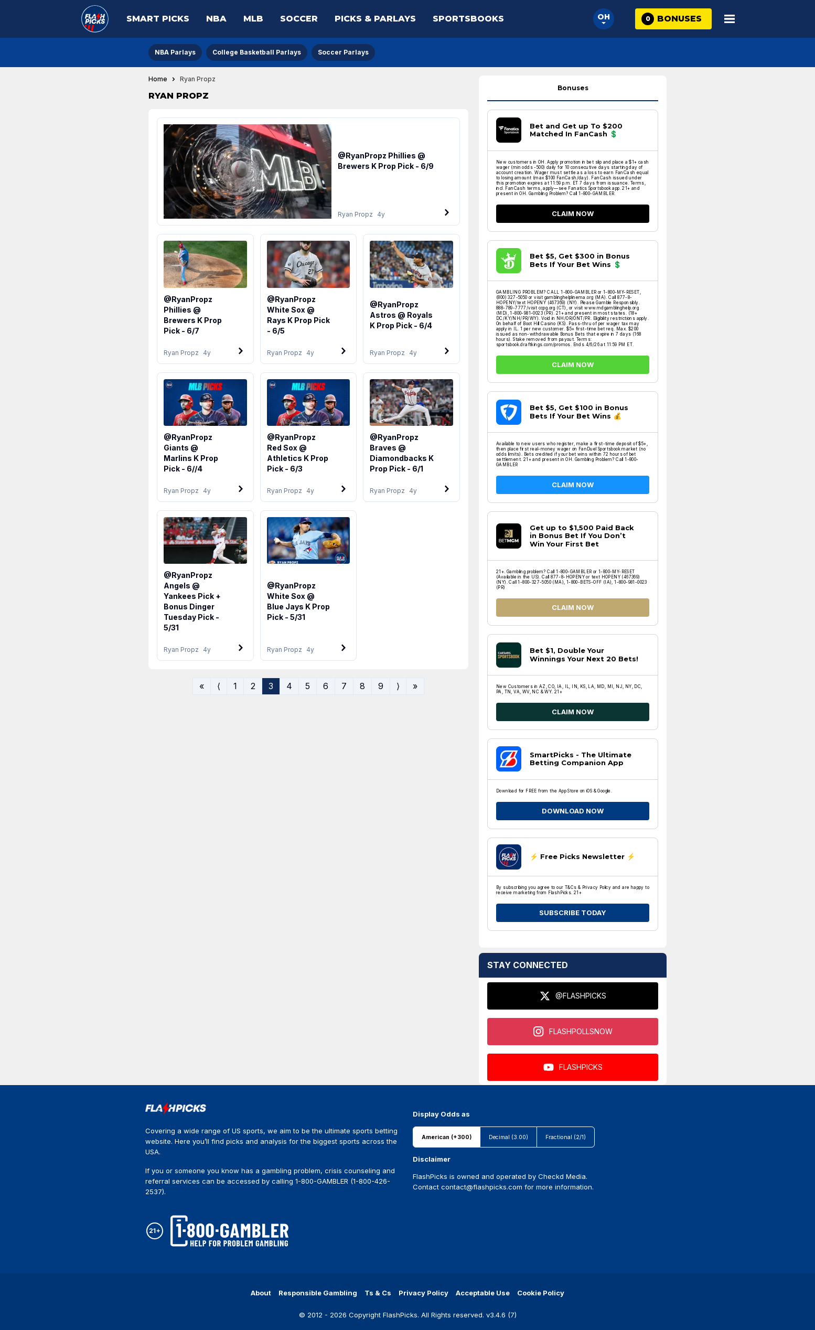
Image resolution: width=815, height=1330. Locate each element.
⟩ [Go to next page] (398, 686)
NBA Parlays (175, 52)
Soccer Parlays (343, 52)
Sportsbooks (468, 19)
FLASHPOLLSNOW (573, 1031)
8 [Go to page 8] (362, 686)
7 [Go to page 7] (344, 686)
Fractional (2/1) (565, 1137)
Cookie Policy (540, 1293)
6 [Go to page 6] (325, 686)
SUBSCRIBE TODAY (572, 912)
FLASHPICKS (573, 1067)
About (261, 1293)
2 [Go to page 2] (252, 686)
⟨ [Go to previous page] (218, 686)
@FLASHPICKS (573, 996)
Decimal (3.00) (508, 1137)
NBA (216, 19)
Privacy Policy (423, 1293)
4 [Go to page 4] (289, 686)
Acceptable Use (483, 1293)
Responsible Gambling (317, 1293)
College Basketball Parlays (256, 52)
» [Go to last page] (415, 686)
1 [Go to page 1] (235, 686)
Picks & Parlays (375, 19)
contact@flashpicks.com (481, 1187)
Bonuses (572, 88)
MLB (253, 19)
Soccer (299, 19)
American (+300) (446, 1137)
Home (157, 79)
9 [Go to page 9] (380, 686)
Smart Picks (157, 19)
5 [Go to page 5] (307, 686)
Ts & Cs (377, 1293)
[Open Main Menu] (729, 19)
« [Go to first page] (201, 686)
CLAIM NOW (573, 213)
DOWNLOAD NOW (573, 811)
